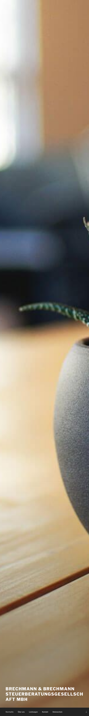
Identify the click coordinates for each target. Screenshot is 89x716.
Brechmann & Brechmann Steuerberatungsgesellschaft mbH (44, 694)
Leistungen (33, 712)
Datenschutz (57, 712)
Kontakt (45, 712)
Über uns (21, 712)
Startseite (9, 712)
